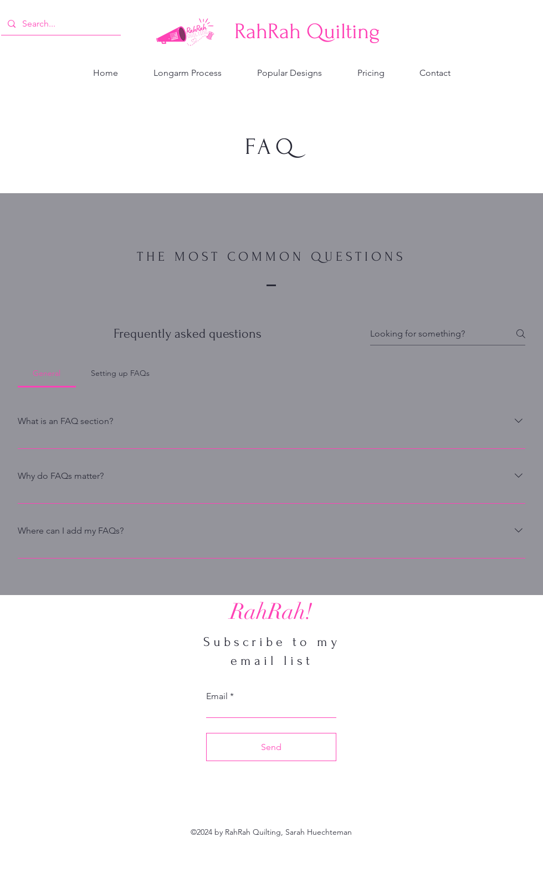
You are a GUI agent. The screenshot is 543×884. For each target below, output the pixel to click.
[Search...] (60, 24)
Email (217, 696)
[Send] (271, 747)
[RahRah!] (271, 611)
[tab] (47, 373)
